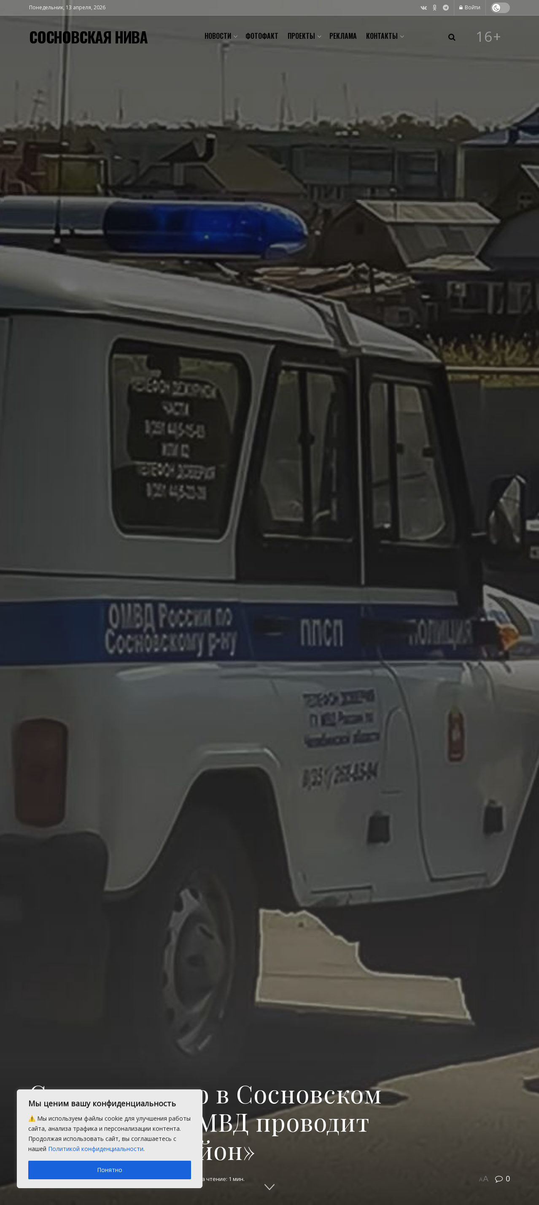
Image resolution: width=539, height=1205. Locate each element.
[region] (109, 1138)
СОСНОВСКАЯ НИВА (88, 36)
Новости (218, 36)
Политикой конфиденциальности (95, 1149)
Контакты (382, 36)
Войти (469, 7)
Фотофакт (261, 36)
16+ (489, 36)
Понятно (109, 1170)
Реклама (343, 36)
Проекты (301, 36)
